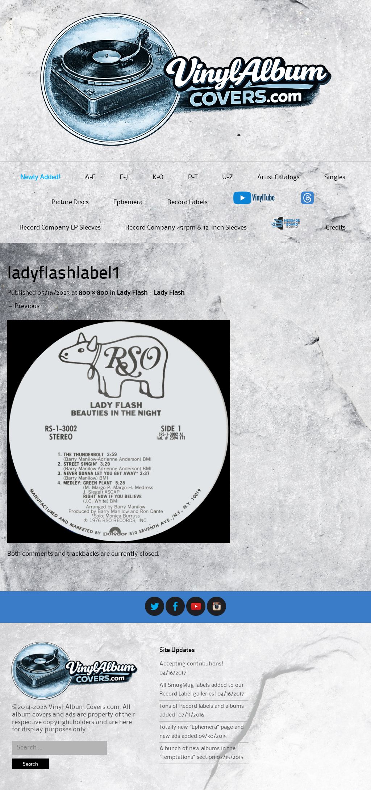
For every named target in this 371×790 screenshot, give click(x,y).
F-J (124, 177)
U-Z (227, 177)
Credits (336, 228)
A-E (90, 177)
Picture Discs (70, 202)
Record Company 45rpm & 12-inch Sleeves (186, 228)
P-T (192, 177)
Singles (334, 177)
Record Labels (187, 202)
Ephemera (128, 202)
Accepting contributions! (191, 664)
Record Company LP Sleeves (60, 228)
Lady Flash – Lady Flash (150, 293)
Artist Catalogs (278, 177)
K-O (158, 177)
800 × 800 (93, 293)
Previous (23, 306)
